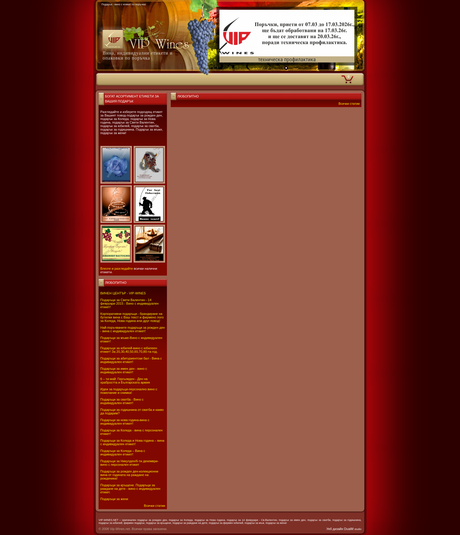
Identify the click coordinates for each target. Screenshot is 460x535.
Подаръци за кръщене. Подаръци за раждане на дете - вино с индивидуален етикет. (130, 488)
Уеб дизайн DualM (344, 529)
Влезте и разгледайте (116, 268)
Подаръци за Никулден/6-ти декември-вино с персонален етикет (129, 462)
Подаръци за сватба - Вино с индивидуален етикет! (121, 401)
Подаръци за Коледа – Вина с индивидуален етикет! (122, 452)
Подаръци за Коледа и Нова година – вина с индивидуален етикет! (132, 442)
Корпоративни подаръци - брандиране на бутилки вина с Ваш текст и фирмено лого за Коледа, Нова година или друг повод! (132, 317)
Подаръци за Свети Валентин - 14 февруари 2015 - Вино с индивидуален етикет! (129, 303)
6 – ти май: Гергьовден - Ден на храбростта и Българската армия (125, 380)
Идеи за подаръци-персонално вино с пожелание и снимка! (128, 390)
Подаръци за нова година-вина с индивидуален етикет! (124, 421)
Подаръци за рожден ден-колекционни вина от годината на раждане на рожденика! (129, 475)
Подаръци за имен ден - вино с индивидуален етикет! (123, 370)
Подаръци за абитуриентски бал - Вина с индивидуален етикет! (131, 360)
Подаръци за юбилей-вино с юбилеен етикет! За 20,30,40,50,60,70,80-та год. (129, 349)
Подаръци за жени (114, 499)
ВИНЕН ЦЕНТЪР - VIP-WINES (123, 293)
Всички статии (154, 505)
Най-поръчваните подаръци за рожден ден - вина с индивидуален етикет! (132, 329)
